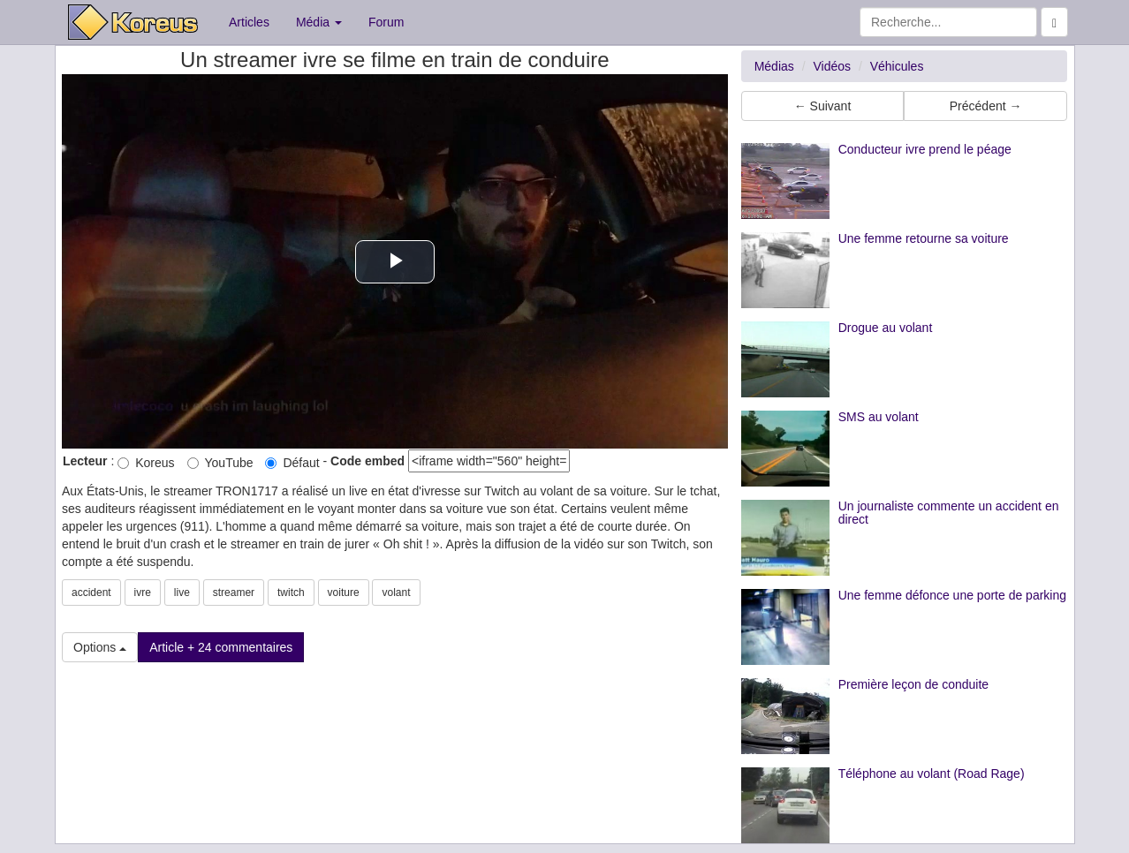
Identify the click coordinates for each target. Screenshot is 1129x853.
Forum (386, 22)
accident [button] (91, 592)
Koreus (145, 463)
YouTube (220, 463)
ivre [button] (142, 592)
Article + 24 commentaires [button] (220, 647)
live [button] (182, 592)
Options (99, 647)
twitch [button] (291, 592)
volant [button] (396, 592)
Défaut (292, 463)
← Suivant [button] (823, 106)
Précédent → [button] (986, 106)
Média (319, 22)
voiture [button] (344, 592)
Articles (249, 22)
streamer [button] (233, 592)
